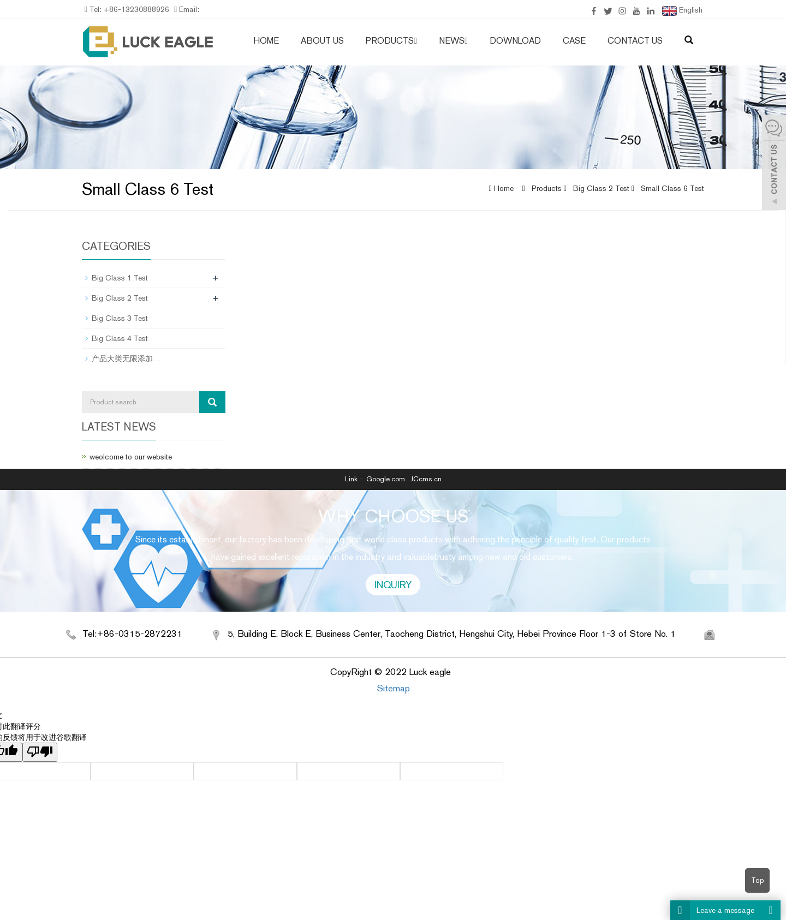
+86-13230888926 (135, 9)
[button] (415, 40)
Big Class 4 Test (120, 338)
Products (391, 40)
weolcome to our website (131, 456)
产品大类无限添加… (126, 358)
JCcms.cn (426, 479)
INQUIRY (393, 584)
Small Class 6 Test (671, 188)
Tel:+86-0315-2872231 (132, 633)
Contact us (635, 40)
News (453, 40)
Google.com (385, 479)
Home (266, 40)
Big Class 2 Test (601, 188)
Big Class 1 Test (120, 277)
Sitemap (393, 688)
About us (322, 40)
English (682, 10)
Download (515, 40)
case (574, 40)
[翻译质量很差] (39, 752)
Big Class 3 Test (120, 318)
